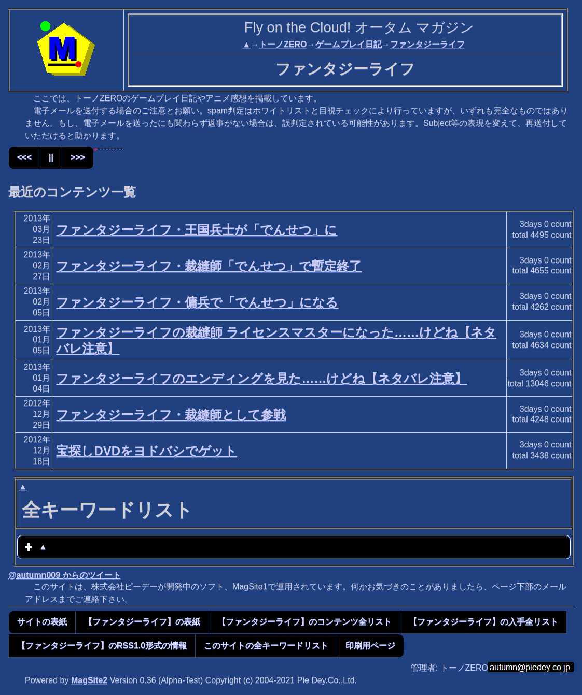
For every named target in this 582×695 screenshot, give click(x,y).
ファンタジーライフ (427, 44)
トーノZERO (283, 44)
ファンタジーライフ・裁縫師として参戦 (171, 415)
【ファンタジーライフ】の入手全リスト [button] (483, 621)
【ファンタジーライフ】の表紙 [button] (142, 621)
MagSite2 (89, 680)
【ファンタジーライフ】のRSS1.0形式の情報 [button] (102, 645)
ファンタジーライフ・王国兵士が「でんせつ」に (196, 230)
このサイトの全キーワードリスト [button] (266, 645)
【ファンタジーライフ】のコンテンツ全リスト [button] (304, 621)
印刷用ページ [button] (370, 645)
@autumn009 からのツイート (64, 575)
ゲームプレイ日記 (348, 44)
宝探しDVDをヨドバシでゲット (146, 451)
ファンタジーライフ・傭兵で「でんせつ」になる (197, 302)
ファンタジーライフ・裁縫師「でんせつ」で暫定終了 (209, 266)
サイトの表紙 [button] (42, 621)
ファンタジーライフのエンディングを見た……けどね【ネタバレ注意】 (261, 378)
